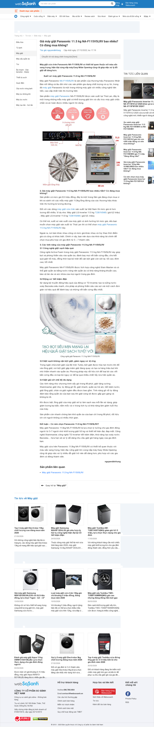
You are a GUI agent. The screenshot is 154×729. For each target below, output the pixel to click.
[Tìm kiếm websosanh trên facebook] (127, 693)
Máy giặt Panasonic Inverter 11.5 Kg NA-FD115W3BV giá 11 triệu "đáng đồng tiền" (134, 152)
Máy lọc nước (21, 100)
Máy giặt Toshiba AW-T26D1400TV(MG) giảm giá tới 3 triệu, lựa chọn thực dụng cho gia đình (104, 531)
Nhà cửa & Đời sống (131, 16)
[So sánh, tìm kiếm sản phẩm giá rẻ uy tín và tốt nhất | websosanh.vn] (25, 4)
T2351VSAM (74, 216)
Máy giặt (47, 36)
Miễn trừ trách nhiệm (66, 705)
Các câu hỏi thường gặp (67, 697)
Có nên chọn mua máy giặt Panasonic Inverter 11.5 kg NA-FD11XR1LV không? (134, 180)
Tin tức (28, 36)
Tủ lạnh (19, 48)
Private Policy (130, 699)
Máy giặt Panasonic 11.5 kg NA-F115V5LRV (62, 472)
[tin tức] (15, 16)
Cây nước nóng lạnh (24, 89)
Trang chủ (18, 36)
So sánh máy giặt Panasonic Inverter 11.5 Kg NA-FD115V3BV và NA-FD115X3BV (135, 125)
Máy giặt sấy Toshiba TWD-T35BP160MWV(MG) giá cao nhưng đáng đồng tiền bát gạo (103, 595)
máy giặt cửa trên (66, 209)
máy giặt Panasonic (60, 96)
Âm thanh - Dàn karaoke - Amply (22, 71)
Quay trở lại (56, 485)
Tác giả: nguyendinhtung (50, 50)
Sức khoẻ (102, 16)
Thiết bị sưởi (21, 77)
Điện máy (51, 16)
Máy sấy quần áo (23, 59)
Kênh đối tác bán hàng (102, 704)
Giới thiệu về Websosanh (103, 697)
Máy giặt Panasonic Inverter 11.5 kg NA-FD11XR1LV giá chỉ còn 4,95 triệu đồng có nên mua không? (134, 139)
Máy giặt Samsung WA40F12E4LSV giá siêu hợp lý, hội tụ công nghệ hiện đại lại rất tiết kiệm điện (66, 531)
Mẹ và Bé (76, 16)
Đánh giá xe (113, 16)
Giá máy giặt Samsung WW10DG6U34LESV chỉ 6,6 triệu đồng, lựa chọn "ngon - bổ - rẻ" (29, 595)
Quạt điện (20, 83)
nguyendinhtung (113, 461)
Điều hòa (19, 42)
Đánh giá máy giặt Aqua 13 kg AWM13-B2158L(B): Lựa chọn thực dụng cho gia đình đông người (28, 661)
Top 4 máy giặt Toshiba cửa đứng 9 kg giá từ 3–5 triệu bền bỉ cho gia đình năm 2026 (104, 659)
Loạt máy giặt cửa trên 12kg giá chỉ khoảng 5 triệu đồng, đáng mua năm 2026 (66, 595)
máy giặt (47, 87)
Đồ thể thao (64, 16)
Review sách (90, 16)
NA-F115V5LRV (67, 81)
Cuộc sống (38, 16)
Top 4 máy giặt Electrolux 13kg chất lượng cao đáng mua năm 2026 (29, 530)
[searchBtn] (112, 3)
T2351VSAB (100, 212)
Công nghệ (24, 16)
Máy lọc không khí (23, 94)
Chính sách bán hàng (66, 701)
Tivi (17, 64)
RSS (127, 702)
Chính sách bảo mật (66, 708)
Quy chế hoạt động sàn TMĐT (70, 712)
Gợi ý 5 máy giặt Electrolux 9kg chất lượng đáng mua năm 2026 (66, 658)
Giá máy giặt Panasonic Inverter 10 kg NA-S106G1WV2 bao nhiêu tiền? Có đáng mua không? (134, 166)
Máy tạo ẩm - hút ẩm (24, 105)
